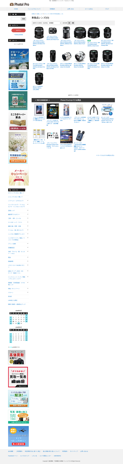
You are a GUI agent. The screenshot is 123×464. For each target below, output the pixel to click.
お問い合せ (70, 9)
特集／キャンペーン (14, 288)
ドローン (10, 292)
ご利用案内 (19, 451)
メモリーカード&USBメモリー (16, 266)
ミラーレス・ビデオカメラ (15, 200)
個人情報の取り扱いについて (51, 451)
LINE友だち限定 (12, 300)
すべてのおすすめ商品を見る (106, 155)
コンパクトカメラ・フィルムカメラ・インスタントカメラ (16, 205)
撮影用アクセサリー (14, 214)
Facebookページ (13, 456)
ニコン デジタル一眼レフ (15, 197)
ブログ (107, 9)
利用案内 (52, 9)
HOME (16, 9)
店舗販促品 (11, 247)
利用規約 (64, 451)
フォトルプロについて (34, 9)
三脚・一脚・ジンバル (14, 218)
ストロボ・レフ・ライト (15, 222)
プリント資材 (12, 243)
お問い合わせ (84, 451)
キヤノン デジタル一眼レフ (16, 193)
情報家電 (10, 261)
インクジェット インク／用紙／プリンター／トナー (16, 278)
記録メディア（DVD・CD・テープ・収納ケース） (16, 272)
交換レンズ (39, 13)
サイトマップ (74, 451)
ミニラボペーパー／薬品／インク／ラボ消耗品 (16, 239)
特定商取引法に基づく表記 (32, 451)
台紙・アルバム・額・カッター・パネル (16, 252)
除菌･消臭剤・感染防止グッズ (16, 304)
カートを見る (89, 9)
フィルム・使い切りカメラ (15, 230)
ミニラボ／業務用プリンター (16, 234)
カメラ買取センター (45, 456)
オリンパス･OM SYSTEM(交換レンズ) (53, 13)
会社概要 (10, 451)
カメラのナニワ (24, 456)
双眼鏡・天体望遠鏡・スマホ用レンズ (16, 283)
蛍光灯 (10, 296)
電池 (9, 257)
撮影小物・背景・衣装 (14, 226)
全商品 (33, 13)
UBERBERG (57, 456)
